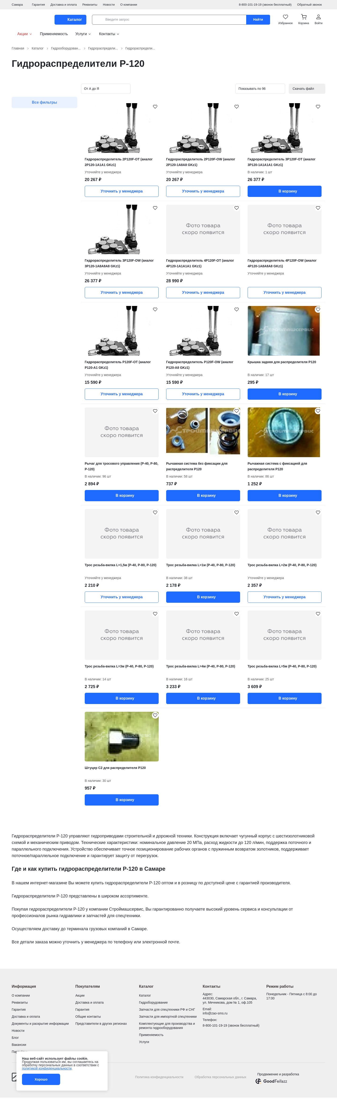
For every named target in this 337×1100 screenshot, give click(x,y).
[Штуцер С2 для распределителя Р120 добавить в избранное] (153, 717)
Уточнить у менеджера (122, 191)
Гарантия (38, 4)
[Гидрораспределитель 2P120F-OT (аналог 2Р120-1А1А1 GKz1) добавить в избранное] (153, 109)
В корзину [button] (284, 191)
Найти (258, 19)
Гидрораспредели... (106, 48)
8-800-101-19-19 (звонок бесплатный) (265, 4)
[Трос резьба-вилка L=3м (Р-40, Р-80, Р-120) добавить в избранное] (153, 616)
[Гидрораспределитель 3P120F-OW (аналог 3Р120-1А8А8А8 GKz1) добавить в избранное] (153, 210)
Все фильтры (44, 102)
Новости (109, 4)
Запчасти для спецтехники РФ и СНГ (167, 1009)
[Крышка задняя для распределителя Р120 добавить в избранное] (316, 311)
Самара (19, 4)
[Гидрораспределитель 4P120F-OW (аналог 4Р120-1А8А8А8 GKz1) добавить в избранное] (316, 210)
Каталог (40, 48)
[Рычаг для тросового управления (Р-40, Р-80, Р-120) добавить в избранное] (153, 413)
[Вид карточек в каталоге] (217, 89)
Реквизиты (89, 4)
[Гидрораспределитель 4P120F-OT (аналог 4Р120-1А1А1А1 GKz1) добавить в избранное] (234, 210)
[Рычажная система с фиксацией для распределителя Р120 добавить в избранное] (316, 413)
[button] (304, 19)
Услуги (83, 34)
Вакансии (19, 1045)
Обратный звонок (311, 4)
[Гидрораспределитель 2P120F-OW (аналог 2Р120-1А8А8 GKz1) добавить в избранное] (234, 109)
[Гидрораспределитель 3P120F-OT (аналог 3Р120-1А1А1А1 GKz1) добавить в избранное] (316, 109)
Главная (21, 48)
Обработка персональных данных (220, 1077)
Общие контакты (88, 1016)
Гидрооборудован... (68, 48)
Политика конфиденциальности (159, 1077)
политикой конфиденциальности (47, 1068)
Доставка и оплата (64, 4)
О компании (128, 4)
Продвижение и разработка (278, 1074)
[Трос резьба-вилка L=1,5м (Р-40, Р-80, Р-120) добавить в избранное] (153, 514)
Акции (22, 34)
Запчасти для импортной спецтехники (168, 1016)
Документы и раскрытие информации (40, 1023)
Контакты (109, 34)
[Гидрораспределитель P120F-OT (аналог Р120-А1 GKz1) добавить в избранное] (153, 311)
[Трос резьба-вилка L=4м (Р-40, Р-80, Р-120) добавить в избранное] (234, 616)
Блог (15, 1038)
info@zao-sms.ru (215, 1013)
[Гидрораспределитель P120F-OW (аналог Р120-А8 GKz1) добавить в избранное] (234, 311)
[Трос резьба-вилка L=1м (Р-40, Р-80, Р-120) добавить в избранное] (234, 514)
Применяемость (54, 34)
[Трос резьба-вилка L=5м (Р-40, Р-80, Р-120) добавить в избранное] (316, 616)
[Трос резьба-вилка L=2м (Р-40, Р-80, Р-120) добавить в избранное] (316, 514)
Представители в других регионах (101, 1023)
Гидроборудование (153, 1002)
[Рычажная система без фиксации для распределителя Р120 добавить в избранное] (234, 413)
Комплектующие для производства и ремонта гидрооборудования (167, 1026)
